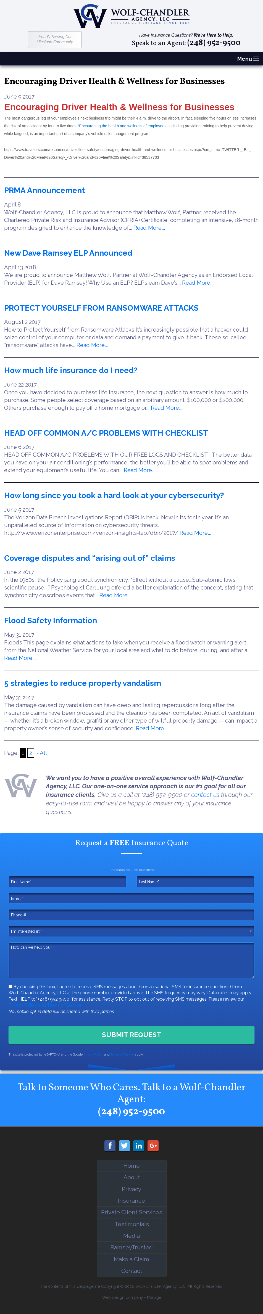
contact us (205, 794)
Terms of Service (122, 1054)
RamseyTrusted (132, 1247)
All (43, 753)
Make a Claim (131, 1259)
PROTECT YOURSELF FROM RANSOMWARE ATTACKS (101, 308)
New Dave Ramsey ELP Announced (68, 253)
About (131, 1177)
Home (131, 1165)
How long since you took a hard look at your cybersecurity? (114, 495)
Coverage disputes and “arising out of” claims (89, 558)
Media (131, 1235)
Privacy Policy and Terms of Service (45, 1005)
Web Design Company (122, 1297)
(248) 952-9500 (214, 43)
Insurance (131, 1200)
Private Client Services (131, 1212)
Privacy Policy (93, 1054)
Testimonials (131, 1224)
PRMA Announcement (44, 190)
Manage (154, 1297)
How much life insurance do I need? (71, 370)
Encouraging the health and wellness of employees (122, 126)
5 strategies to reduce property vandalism (82, 683)
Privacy (131, 1189)
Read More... (149, 227)
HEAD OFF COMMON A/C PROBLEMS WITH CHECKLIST (106, 433)
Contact (131, 1270)
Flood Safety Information (50, 620)
